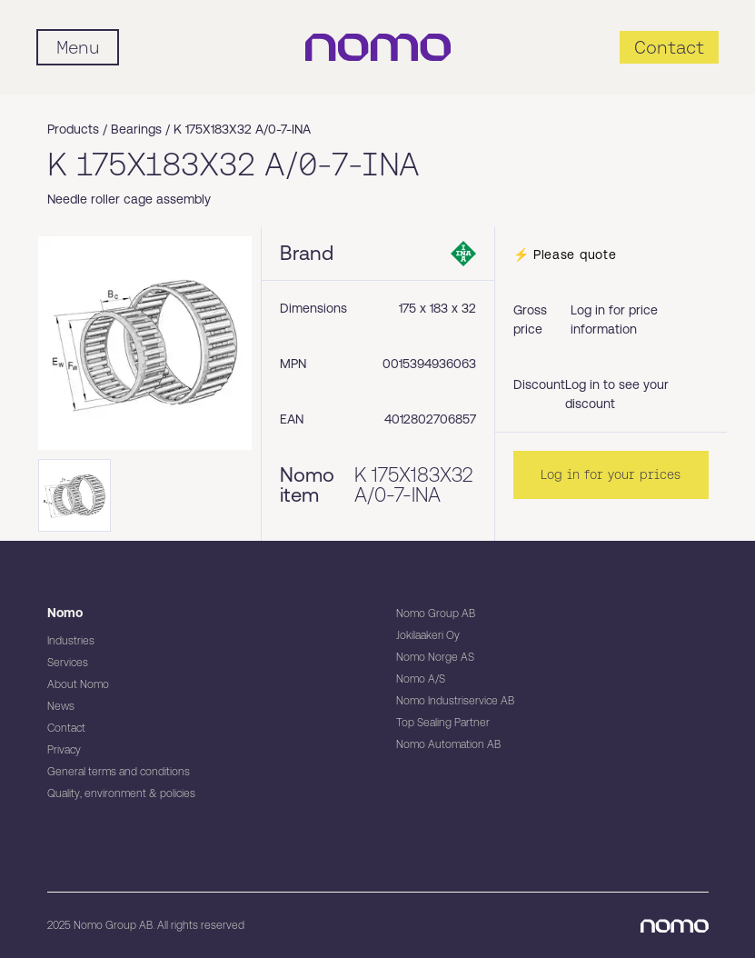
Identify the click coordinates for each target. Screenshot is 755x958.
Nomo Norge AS (435, 657)
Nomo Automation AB (448, 744)
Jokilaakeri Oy (428, 635)
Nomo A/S (420, 679)
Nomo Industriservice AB (455, 700)
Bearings (136, 129)
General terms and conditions (118, 771)
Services (67, 662)
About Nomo (78, 684)
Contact (66, 728)
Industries (70, 640)
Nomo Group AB (435, 613)
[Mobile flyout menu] (77, 47)
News (61, 706)
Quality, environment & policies (121, 793)
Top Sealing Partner (443, 722)
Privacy (64, 749)
